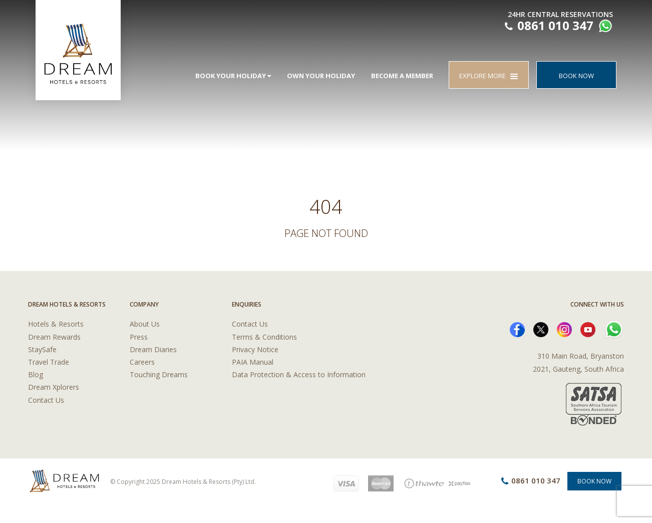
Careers (142, 362)
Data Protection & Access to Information (299, 374)
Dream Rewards (54, 337)
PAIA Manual (252, 362)
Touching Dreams (159, 374)
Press (139, 337)
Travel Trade (48, 362)
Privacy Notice (255, 349)
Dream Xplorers (53, 387)
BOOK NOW (576, 75)
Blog (35, 374)
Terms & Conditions (264, 337)
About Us (145, 324)
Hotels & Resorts (56, 324)
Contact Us (46, 400)
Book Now (594, 481)
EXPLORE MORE (488, 75)
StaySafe (42, 349)
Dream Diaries (153, 349)
